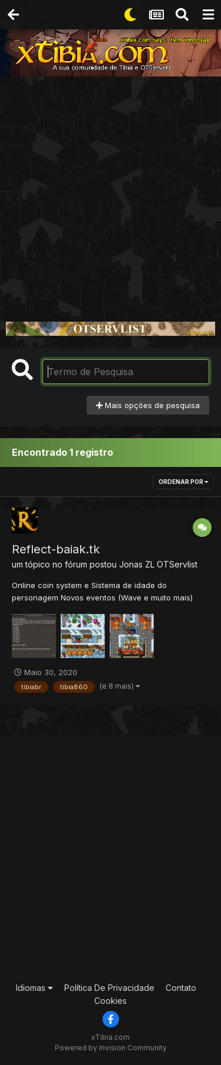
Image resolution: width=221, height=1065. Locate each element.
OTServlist (177, 564)
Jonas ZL (136, 564)
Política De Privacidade (109, 988)
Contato (181, 988)
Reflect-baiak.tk (56, 549)
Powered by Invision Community (111, 1047)
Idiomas (34, 988)
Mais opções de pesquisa (148, 405)
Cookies (110, 1001)
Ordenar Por (183, 481)
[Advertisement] (110, 192)
